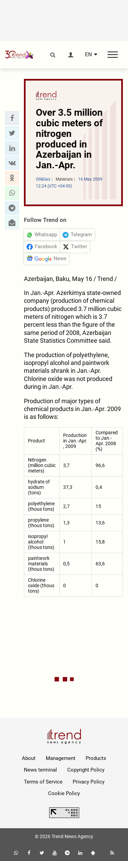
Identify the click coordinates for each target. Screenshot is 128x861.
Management (60, 758)
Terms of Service (43, 782)
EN (88, 54)
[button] (12, 118)
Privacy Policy (88, 782)
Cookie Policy (64, 793)
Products (96, 758)
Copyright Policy (85, 770)
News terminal (40, 770)
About (28, 758)
